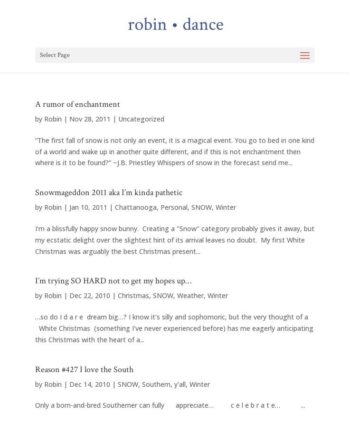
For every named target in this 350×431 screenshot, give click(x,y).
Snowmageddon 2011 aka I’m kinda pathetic (108, 192)
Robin (53, 118)
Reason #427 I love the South (84, 369)
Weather (190, 295)
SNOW (201, 207)
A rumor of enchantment (77, 104)
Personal (174, 207)
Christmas (133, 295)
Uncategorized (141, 118)
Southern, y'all (164, 384)
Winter (226, 207)
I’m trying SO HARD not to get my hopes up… (113, 280)
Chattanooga (136, 207)
